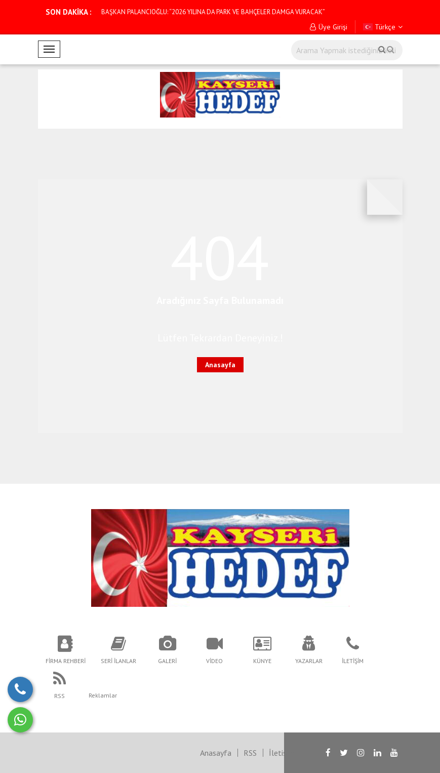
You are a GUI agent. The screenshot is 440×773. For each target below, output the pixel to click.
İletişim (282, 753)
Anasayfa (220, 364)
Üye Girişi (328, 27)
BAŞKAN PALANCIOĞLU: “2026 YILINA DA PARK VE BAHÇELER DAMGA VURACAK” (213, 12)
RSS (250, 753)
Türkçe (383, 27)
